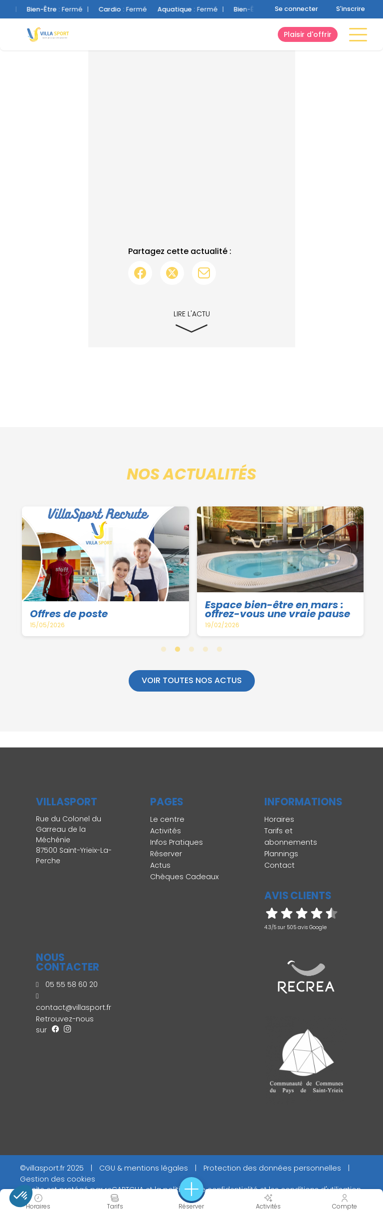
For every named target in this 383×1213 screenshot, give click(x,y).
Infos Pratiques (176, 842)
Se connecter (296, 8)
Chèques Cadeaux (184, 877)
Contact (279, 865)
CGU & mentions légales (143, 1168)
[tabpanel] (106, 571)
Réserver (166, 854)
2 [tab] (178, 649)
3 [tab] (191, 649)
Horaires (279, 819)
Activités (165, 831)
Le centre (167, 819)
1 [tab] (164, 649)
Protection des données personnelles (272, 1168)
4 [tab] (205, 649)
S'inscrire (350, 8)
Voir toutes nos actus (192, 680)
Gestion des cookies (57, 1179)
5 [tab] (219, 649)
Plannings (281, 854)
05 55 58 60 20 (67, 984)
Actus (160, 865)
